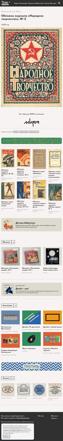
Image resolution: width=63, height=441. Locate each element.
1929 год (35, 211)
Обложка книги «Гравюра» (39, 173)
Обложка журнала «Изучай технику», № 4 (22, 172)
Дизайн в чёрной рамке (52, 327)
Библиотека (39, 3)
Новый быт (8, 273)
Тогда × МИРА (6, 3)
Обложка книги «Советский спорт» (7, 204)
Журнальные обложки (8, 11)
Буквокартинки (34, 132)
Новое (16, 3)
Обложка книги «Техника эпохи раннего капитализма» (54, 174)
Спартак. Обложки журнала (50, 350)
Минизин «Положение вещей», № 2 (10, 269)
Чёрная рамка (24, 132)
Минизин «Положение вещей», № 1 (31, 269)
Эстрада (50, 400)
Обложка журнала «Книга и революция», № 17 (39, 205)
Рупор (47, 3)
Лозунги (9, 399)
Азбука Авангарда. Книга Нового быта (50, 269)
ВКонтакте (54, 416)
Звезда (16, 132)
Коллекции (23, 3)
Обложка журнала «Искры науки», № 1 (54, 206)
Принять (6, 436)
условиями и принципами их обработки (12, 430)
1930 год (3, 180)
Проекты (31, 3)
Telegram (54, 418)
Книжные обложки (5, 208)
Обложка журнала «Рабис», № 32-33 (7, 173)
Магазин (53, 3)
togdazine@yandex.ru (17, 416)
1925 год (50, 180)
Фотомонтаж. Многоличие (6, 328)
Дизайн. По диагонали (31, 327)
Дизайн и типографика (12, 332)
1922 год (35, 176)
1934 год (19, 179)
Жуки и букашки (28, 349)
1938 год (18, 11)
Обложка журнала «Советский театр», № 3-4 (22, 204)
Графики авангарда (11, 355)
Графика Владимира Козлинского (9, 352)
